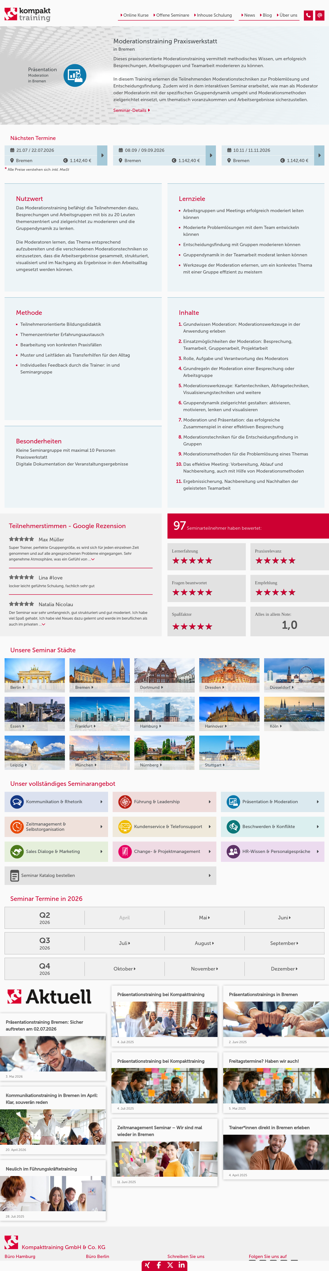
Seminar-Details (131, 110)
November (204, 969)
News (248, 15)
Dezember (284, 969)
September (284, 943)
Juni (284, 918)
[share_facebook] (158, 1266)
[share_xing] (147, 1266)
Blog (266, 15)
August (204, 943)
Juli (124, 943)
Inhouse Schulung (213, 15)
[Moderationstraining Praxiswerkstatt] (308, 16)
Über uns (286, 15)
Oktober (124, 969)
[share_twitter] (170, 1266)
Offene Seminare (171, 15)
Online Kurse (134, 15)
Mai (204, 918)
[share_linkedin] (181, 1266)
